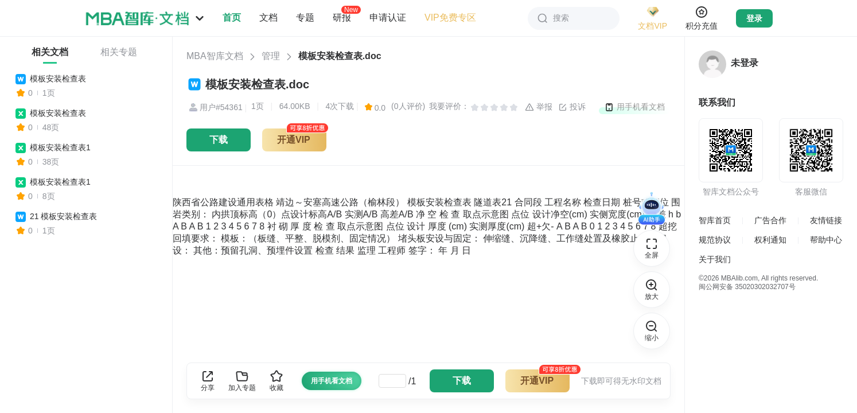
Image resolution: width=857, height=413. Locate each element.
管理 (271, 56)
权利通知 (770, 239)
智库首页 (715, 220)
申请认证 (387, 17)
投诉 (572, 107)
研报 (342, 17)
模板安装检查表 (58, 78)
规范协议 (715, 239)
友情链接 (826, 220)
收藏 (276, 380)
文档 (268, 17)
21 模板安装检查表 (63, 216)
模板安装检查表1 (60, 147)
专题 (305, 17)
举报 (538, 107)
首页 (232, 17)
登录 (754, 18)
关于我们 (715, 259)
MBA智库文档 (214, 56)
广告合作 (770, 220)
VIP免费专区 (450, 17)
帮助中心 (826, 239)
